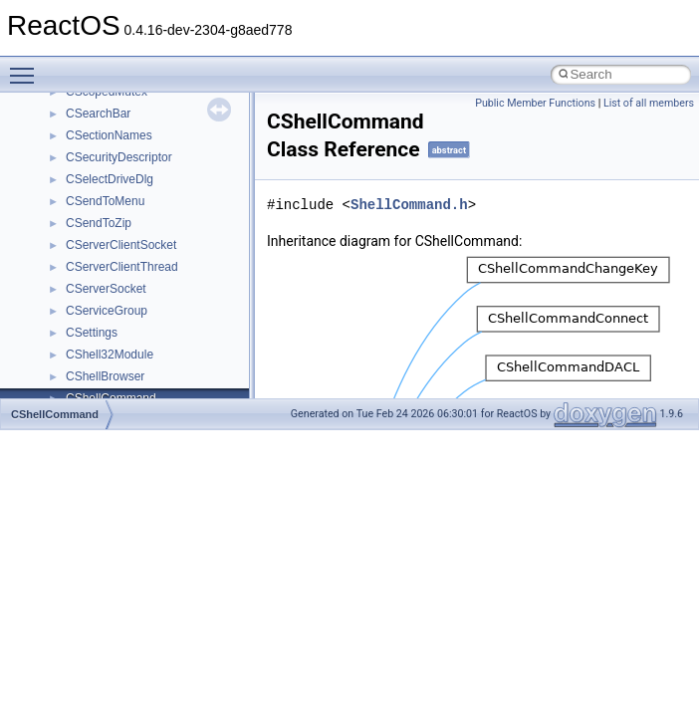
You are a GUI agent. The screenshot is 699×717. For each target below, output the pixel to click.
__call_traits (97, 156)
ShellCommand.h (409, 204)
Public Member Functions (535, 103)
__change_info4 (108, 222)
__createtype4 (103, 397)
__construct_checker (121, 353)
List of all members (648, 103)
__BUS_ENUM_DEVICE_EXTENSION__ (176, 113)
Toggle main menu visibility (27, 67)
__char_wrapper (109, 266)
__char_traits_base (116, 244)
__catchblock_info (113, 178)
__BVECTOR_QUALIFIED (136, 134)
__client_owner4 (109, 288)
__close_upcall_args (120, 310)
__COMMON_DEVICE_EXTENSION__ (170, 332)
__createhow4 (103, 375)
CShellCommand (55, 414)
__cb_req (91, 200)
